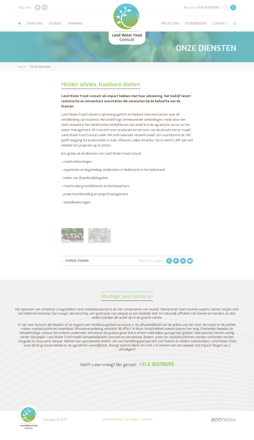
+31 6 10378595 (207, 7)
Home (21, 67)
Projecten (170, 23)
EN (226, 7)
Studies (55, 23)
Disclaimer (131, 419)
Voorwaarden (112, 419)
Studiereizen (195, 23)
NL (233, 7)
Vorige (75, 260)
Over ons (35, 23)
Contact (219, 23)
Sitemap (146, 419)
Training (75, 23)
